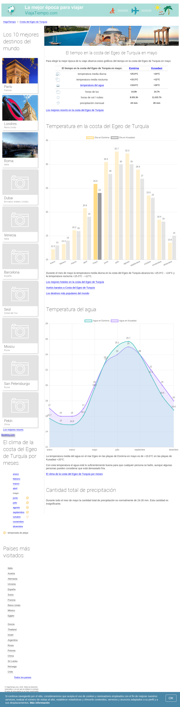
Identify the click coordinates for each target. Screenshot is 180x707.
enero (16, 474)
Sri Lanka (12, 661)
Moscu (9, 346)
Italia (6, 164)
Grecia (11, 624)
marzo (16, 483)
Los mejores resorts (13, 429)
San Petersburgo (17, 384)
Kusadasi (156, 68)
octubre (17, 517)
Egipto (11, 615)
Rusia (7, 350)
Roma (8, 161)
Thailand (12, 629)
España (8, 276)
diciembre (18, 526)
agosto (16, 507)
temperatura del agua (92, 85)
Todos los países (22, 677)
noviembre (18, 521)
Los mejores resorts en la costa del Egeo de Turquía (75, 110)
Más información (40, 702)
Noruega (12, 666)
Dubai (8, 198)
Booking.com (8, 434)
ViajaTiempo (9, 22)
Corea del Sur (11, 313)
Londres (10, 124)
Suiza (10, 594)
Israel (10, 634)
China (7, 424)
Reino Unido (10, 127)
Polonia (11, 650)
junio (15, 498)
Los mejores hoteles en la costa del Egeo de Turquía (75, 282)
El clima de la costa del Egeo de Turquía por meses (74, 474)
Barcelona (12, 272)
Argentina (13, 640)
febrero (16, 479)
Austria (11, 573)
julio (15, 502)
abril (15, 488)
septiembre (18, 512)
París (8, 87)
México (11, 610)
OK (171, 698)
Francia (8, 90)
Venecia (10, 235)
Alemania (12, 578)
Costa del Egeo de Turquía (33, 22)
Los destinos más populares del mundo (67, 293)
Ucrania (12, 584)
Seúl (7, 309)
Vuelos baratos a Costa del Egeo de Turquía (70, 287)
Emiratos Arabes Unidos (16, 201)
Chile (10, 671)
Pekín (8, 421)
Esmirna (134, 68)
